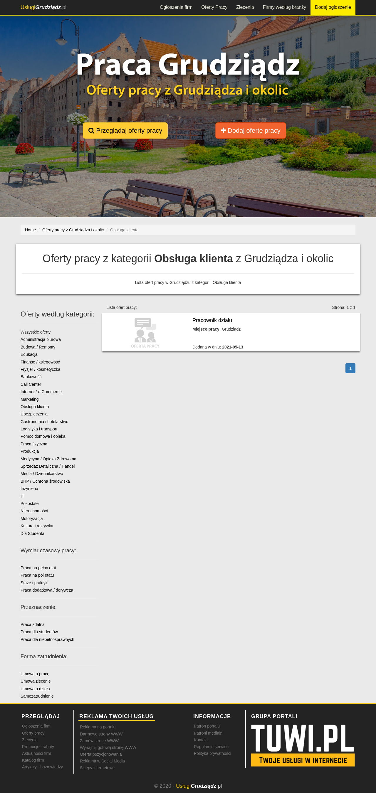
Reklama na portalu (97, 727)
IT (22, 496)
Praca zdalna (33, 624)
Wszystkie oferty (36, 332)
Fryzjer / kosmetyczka (40, 369)
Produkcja (30, 451)
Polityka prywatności (212, 753)
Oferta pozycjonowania (101, 754)
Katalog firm (33, 760)
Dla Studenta (32, 533)
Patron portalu (207, 726)
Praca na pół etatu (37, 575)
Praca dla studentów (39, 631)
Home (30, 230)
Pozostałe (29, 503)
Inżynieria (29, 488)
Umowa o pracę (35, 673)
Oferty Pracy (214, 7)
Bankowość (31, 376)
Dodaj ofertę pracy (251, 130)
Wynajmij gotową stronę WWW (108, 747)
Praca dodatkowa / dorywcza (47, 590)
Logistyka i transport (39, 429)
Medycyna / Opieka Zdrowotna (48, 459)
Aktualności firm (36, 753)
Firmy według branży (284, 7)
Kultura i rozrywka (37, 525)
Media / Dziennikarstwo (42, 473)
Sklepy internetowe (97, 767)
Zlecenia (245, 7)
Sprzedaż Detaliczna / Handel (48, 466)
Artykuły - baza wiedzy (42, 767)
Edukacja (29, 354)
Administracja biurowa (41, 339)
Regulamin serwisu (211, 746)
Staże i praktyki (34, 582)
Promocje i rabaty (38, 746)
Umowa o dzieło (35, 688)
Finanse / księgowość (40, 362)
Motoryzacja (32, 518)
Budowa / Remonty (38, 347)
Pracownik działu (212, 320)
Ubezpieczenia (34, 414)
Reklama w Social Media (102, 761)
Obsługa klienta (35, 406)
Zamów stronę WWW (99, 740)
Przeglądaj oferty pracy (125, 130)
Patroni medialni (208, 733)
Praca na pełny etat (38, 567)
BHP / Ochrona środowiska (45, 481)
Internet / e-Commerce (41, 391)
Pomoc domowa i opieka (43, 436)
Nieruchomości (34, 511)
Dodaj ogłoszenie (333, 7)
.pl (43, 7)
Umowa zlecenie (36, 681)
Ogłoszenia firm (176, 7)
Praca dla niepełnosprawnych (47, 639)
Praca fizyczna (34, 444)
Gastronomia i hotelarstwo (44, 421)
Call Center (31, 384)
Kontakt (201, 740)
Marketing (29, 399)
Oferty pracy (33, 733)
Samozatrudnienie (37, 696)
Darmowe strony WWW (101, 734)
